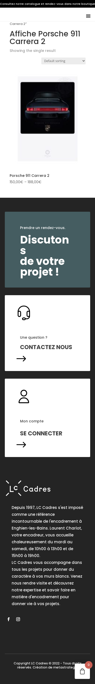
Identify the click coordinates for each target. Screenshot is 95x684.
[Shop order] (63, 61)
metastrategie (65, 667)
